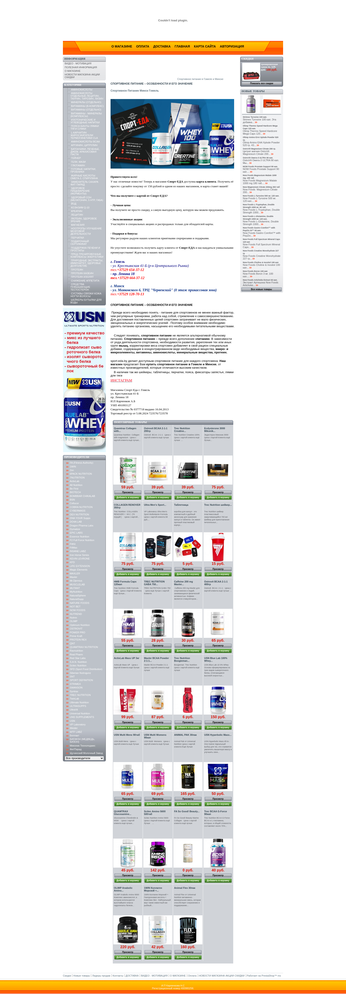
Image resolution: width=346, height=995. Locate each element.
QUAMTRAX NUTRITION (84, 647)
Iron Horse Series (79, 555)
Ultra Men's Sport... (155, 504)
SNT (72, 676)
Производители (76, 457)
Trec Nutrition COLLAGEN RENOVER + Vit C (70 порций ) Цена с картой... (126, 514)
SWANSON (76, 687)
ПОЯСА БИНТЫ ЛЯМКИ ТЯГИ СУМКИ (85, 127)
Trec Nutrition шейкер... (218, 504)
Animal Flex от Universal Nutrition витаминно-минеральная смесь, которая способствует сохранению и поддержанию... (187, 900)
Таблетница (181, 504)
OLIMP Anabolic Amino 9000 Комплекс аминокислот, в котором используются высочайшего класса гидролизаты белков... (126, 900)
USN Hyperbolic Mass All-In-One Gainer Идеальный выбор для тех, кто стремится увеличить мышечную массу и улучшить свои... (218, 746)
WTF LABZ (76, 732)
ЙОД (73, 203)
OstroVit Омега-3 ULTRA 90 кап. (258, 158)
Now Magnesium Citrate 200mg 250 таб (261, 187)
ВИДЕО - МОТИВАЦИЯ (78, 63)
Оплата (142, 46)
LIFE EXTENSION (80, 566)
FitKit (72, 544)
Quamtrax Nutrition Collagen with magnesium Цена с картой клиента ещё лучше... (127, 437)
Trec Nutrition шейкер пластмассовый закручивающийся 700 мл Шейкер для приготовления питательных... (216, 516)
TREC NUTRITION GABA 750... (154, 583)
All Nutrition (76, 485)
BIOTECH (75, 492)
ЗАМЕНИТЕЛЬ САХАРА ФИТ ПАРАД (84, 183)
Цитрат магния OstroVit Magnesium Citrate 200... (257, 152)
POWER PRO (77, 632)
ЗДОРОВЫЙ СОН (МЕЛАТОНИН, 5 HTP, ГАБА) (87, 198)
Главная (182, 46)
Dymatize (75, 529)
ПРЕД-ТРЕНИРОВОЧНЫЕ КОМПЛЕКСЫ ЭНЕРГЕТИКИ (87, 255)
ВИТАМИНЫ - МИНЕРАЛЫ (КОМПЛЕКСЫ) (86, 114)
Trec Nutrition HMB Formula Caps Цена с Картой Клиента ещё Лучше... (128, 591)
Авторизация (232, 46)
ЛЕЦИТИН (77, 214)
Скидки (247, 58)
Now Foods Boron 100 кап (255, 271)
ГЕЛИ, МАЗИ (78, 161)
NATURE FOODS (79, 603)
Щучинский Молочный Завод (86, 753)
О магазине (121, 46)
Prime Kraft (76, 636)
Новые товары (253, 91)
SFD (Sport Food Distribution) (86, 669)
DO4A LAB (76, 521)
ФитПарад (76, 749)
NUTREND (76, 614)
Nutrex (73, 617)
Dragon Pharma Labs (81, 525)
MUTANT (75, 588)
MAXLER (75, 573)
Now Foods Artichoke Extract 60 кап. (260, 280)
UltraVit (74, 709)
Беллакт (74, 735)
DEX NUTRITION (79, 514)
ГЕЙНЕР (76, 158)
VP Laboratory (78, 724)
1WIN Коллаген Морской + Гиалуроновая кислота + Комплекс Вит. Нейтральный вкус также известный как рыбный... (157, 900)
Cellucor (74, 503)
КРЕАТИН (76, 211)
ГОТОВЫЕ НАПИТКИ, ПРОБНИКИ (83, 170)
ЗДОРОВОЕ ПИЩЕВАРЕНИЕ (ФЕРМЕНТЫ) (80, 191)
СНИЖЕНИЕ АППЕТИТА (85, 280)
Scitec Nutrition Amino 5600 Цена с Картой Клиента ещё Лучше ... (157, 820)
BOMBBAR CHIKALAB (82, 496)
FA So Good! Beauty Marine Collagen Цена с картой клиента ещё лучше (186, 820)
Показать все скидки (261, 83)
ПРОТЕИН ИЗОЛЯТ (82, 276)
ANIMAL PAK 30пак (185, 734)
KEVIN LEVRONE (80, 558)
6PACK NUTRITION (81, 473)
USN (72, 721)
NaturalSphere (78, 595)
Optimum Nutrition (80, 625)
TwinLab (74, 698)
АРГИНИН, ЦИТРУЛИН (84, 145)
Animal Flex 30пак (184, 888)
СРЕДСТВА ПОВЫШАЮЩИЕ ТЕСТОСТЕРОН (80, 287)
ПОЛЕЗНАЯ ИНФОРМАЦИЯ (81, 67)
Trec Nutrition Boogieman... (182, 659)
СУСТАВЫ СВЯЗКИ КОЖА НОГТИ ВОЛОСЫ (86, 295)
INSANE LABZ (78, 551)
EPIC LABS (76, 532)
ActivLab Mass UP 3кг (126, 658)
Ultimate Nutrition (79, 702)
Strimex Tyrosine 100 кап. (255, 117)
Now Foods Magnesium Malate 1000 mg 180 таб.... (260, 182)
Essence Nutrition (79, 536)
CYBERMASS (77, 510)
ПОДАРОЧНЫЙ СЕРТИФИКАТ (80, 242)
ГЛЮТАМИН (78, 165)
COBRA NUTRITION (81, 507)
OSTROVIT (76, 628)
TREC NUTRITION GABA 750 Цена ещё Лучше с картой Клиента (158, 591)
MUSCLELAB (77, 584)
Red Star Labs (78, 658)
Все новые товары (261, 289)
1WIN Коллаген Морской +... (153, 889)
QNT (72, 643)
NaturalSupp (77, 599)
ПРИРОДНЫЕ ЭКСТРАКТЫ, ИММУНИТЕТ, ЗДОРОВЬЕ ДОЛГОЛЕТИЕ (87, 263)
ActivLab (74, 481)
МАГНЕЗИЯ (77, 224)
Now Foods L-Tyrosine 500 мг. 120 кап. (261, 196)
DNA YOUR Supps (80, 518)
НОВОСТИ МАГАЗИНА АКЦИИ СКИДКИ (222, 975)
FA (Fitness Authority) (81, 462)
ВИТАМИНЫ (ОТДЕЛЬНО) (86, 109)
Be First (74, 488)
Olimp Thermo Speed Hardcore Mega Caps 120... (260, 132)
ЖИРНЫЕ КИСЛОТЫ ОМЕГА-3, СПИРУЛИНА (84, 177)
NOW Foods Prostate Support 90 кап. (260, 166)
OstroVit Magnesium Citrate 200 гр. (259, 149)
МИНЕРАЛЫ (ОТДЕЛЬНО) (86, 102)
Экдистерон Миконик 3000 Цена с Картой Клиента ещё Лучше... (217, 437)
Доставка (162, 46)
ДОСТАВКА (132, 975)
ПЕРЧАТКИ (77, 237)
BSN (72, 499)
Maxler (73, 577)
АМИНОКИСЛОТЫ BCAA (85, 141)
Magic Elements (78, 569)
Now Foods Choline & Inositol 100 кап (261, 262)
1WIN (73, 466)
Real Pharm (76, 654)
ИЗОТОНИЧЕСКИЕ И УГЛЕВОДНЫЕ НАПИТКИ (85, 121)
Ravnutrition (76, 650)
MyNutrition (76, 591)
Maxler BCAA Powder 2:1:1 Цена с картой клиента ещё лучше (156, 667)
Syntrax (74, 691)
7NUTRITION (77, 477)
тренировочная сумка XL (269, 65)
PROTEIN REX (78, 639)
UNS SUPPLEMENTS (82, 717)
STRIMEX (75, 684)
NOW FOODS (77, 610)
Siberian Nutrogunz (80, 673)
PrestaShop (268, 975)
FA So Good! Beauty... (187, 811)
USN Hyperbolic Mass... (217, 734)
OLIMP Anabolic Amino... (123, 889)
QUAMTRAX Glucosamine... (122, 812)
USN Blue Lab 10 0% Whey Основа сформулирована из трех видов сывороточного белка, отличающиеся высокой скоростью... (217, 670)
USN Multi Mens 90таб (127, 734)
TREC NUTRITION (80, 695)
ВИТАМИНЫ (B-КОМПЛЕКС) (87, 106)
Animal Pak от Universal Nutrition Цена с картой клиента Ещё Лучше (184, 744)
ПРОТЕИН (77, 269)
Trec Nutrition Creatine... (182, 429)
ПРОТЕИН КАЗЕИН (82, 273)
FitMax (73, 547)
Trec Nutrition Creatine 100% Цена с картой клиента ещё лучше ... (188, 437)
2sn (72, 470)
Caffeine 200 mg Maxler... (183, 583)
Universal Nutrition (80, 713)
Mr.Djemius (76, 580)
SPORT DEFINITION (81, 680)
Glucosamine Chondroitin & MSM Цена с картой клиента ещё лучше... (126, 820)
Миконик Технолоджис (82, 745)
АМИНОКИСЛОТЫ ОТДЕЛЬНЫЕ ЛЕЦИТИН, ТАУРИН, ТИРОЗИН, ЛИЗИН (87, 96)
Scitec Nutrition (78, 665)
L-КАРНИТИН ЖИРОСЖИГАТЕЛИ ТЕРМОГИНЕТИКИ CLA (84, 135)
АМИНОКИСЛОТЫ (81, 89)
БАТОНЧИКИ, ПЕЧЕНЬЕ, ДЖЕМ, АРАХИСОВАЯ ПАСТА (85, 152)
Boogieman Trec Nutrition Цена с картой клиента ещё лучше (186, 667)
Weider (74, 728)
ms (279, 975)
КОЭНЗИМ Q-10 (80, 207)
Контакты (118, 975)
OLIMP (74, 621)
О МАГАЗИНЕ (72, 71)
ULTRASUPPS (78, 706)
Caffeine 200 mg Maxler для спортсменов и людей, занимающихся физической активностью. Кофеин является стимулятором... (187, 593)
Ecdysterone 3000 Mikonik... (214, 429)
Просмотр (127, 492)
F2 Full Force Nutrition (82, 540)
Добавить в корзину (128, 497)
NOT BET (75, 606)
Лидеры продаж (101, 975)
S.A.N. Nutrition (78, 662)
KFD (72, 562)
